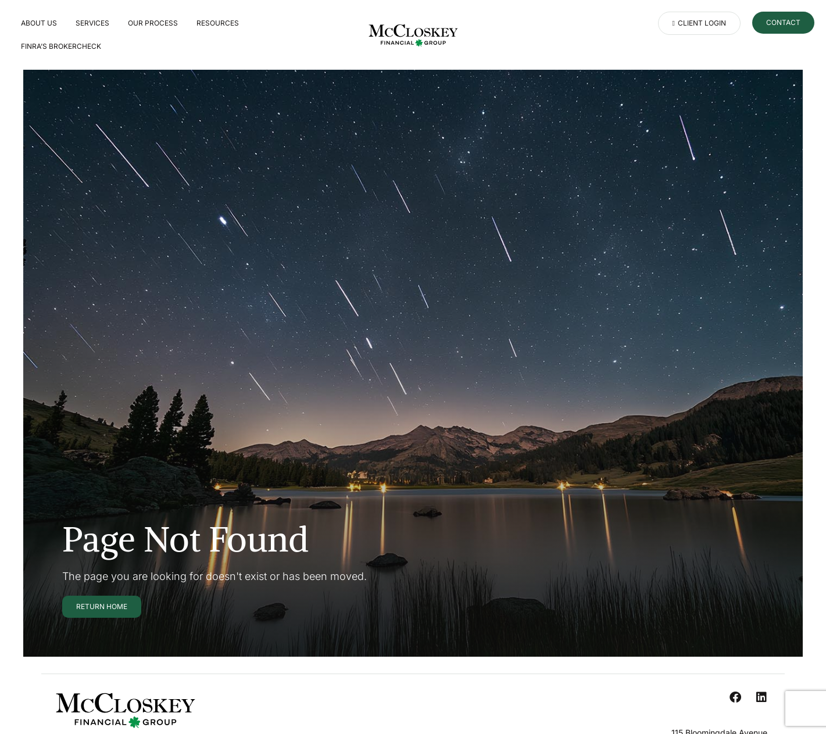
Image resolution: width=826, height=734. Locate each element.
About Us (39, 23)
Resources (217, 23)
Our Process (153, 23)
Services (92, 23)
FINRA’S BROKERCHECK (61, 46)
